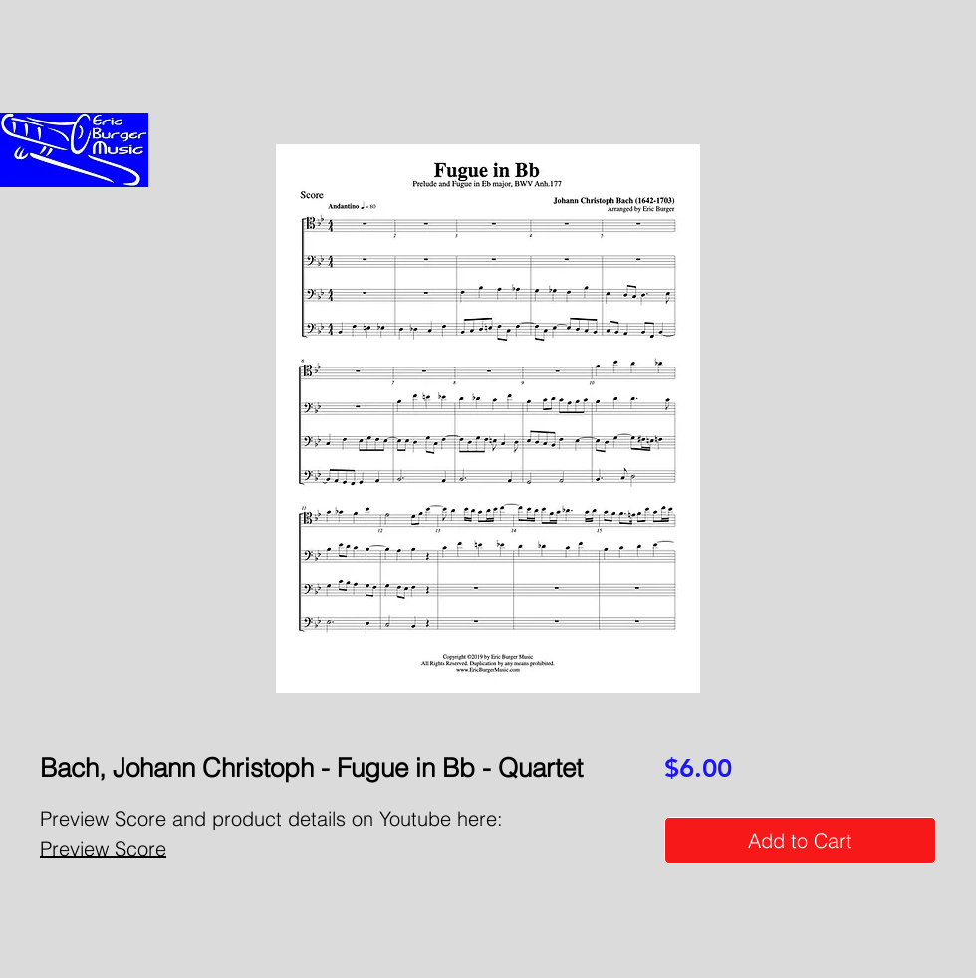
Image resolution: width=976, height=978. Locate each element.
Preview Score (103, 848)
